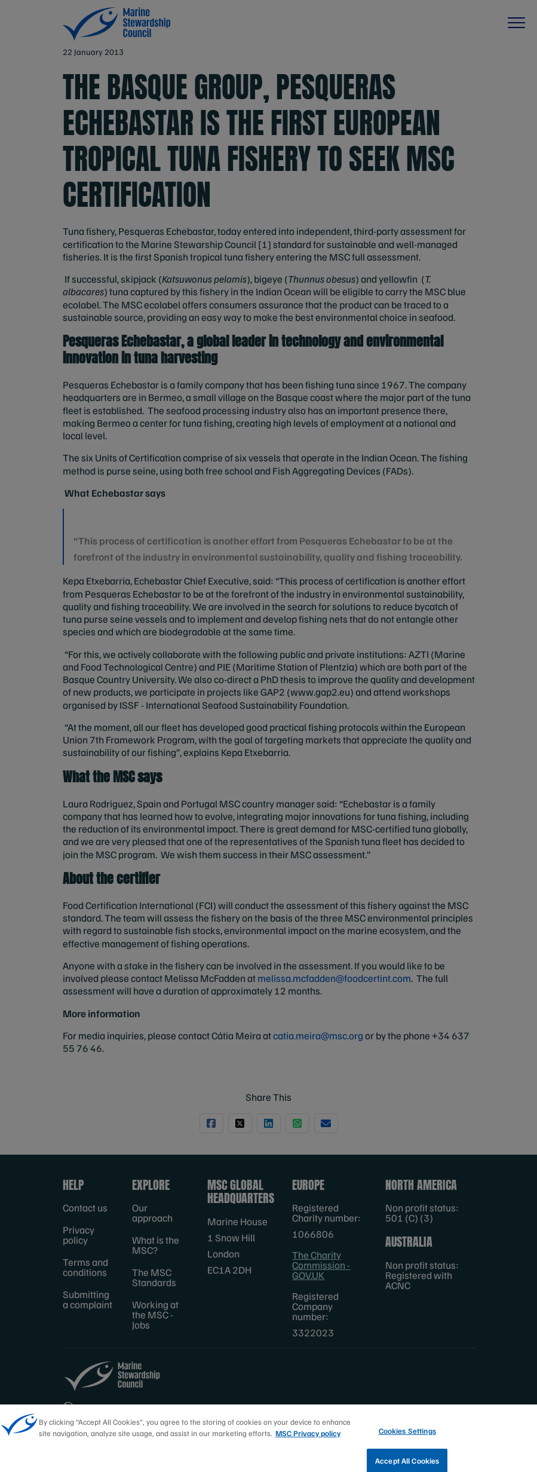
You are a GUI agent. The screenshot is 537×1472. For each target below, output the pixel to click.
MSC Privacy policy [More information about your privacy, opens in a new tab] (307, 1441)
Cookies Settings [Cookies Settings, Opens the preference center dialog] (407, 1438)
